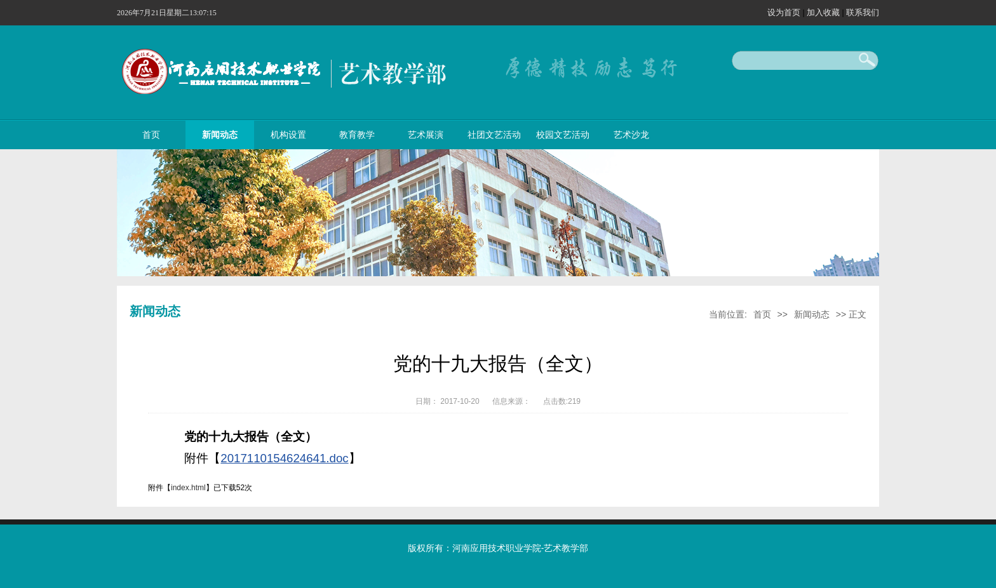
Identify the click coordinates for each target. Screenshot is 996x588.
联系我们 (862, 12)
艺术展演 (425, 135)
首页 (151, 135)
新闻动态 (220, 135)
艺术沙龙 (631, 135)
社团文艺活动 (494, 135)
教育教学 (357, 135)
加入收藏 (824, 12)
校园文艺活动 (562, 135)
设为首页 (785, 12)
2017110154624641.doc (284, 458)
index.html (188, 487)
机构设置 (288, 135)
